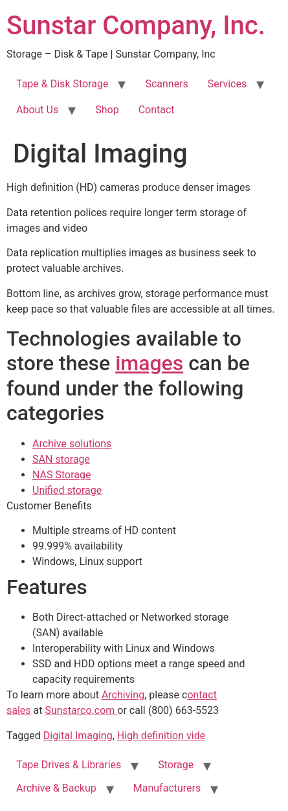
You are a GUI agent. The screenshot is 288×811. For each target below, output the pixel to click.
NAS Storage (61, 475)
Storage (176, 765)
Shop (106, 110)
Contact (156, 110)
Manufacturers (167, 788)
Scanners (166, 84)
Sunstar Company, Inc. (135, 25)
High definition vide (161, 735)
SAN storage (61, 459)
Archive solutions (71, 444)
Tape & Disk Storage (62, 84)
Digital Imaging (78, 735)
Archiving (123, 695)
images (149, 363)
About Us (37, 110)
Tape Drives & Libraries (68, 765)
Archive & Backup (56, 788)
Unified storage (67, 490)
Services (227, 84)
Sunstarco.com (81, 710)
